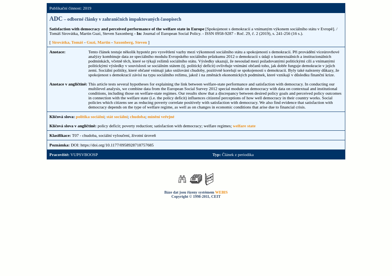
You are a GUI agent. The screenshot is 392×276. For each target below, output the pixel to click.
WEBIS (221, 192)
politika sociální (90, 116)
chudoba (137, 116)
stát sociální (116, 116)
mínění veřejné (160, 116)
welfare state (244, 125)
